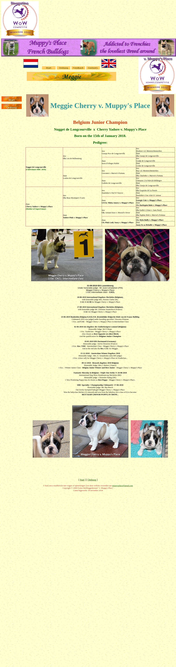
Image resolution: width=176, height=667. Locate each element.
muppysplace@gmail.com (122, 485)
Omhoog (92, 480)
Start (82, 480)
